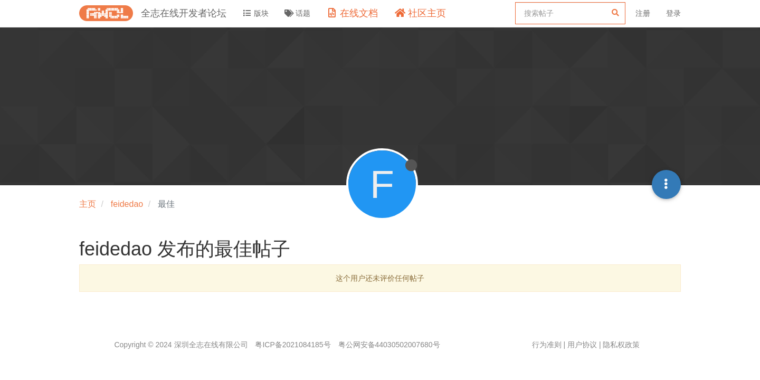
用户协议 (582, 344)
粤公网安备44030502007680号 (389, 344)
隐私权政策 (621, 344)
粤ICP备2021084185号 (292, 344)
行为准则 (547, 344)
